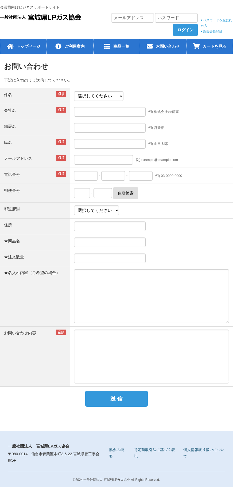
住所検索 (126, 193)
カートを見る (215, 46)
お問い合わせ (168, 46)
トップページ (28, 46)
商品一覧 (121, 46)
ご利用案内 (75, 46)
